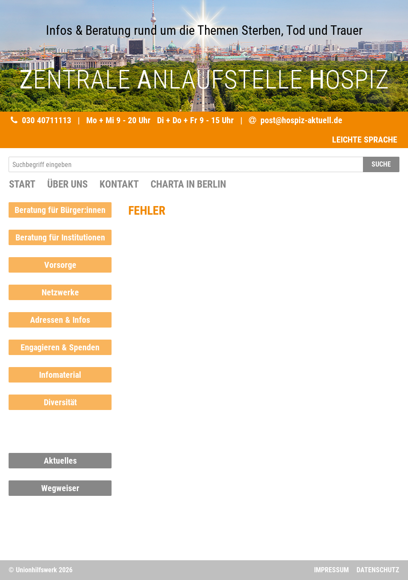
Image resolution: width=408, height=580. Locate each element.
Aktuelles (60, 460)
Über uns (67, 184)
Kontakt (119, 184)
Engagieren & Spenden (60, 347)
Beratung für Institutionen (60, 237)
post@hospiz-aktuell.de (301, 120)
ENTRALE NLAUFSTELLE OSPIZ (204, 79)
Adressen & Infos (60, 320)
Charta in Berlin (188, 184)
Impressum (331, 570)
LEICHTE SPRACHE (364, 139)
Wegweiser (60, 488)
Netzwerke (60, 292)
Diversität (60, 402)
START (22, 184)
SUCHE (381, 164)
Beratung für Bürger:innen (60, 210)
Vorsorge (60, 265)
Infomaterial (60, 375)
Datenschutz (378, 570)
